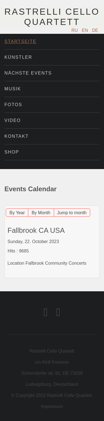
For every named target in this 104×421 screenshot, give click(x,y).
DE (95, 30)
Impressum (52, 406)
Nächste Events (28, 73)
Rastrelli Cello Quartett (52, 17)
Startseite (20, 41)
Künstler (18, 57)
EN (85, 30)
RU (75, 30)
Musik (12, 88)
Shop (11, 152)
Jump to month (72, 212)
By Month (41, 212)
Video (12, 120)
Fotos (13, 104)
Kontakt (16, 136)
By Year (17, 212)
